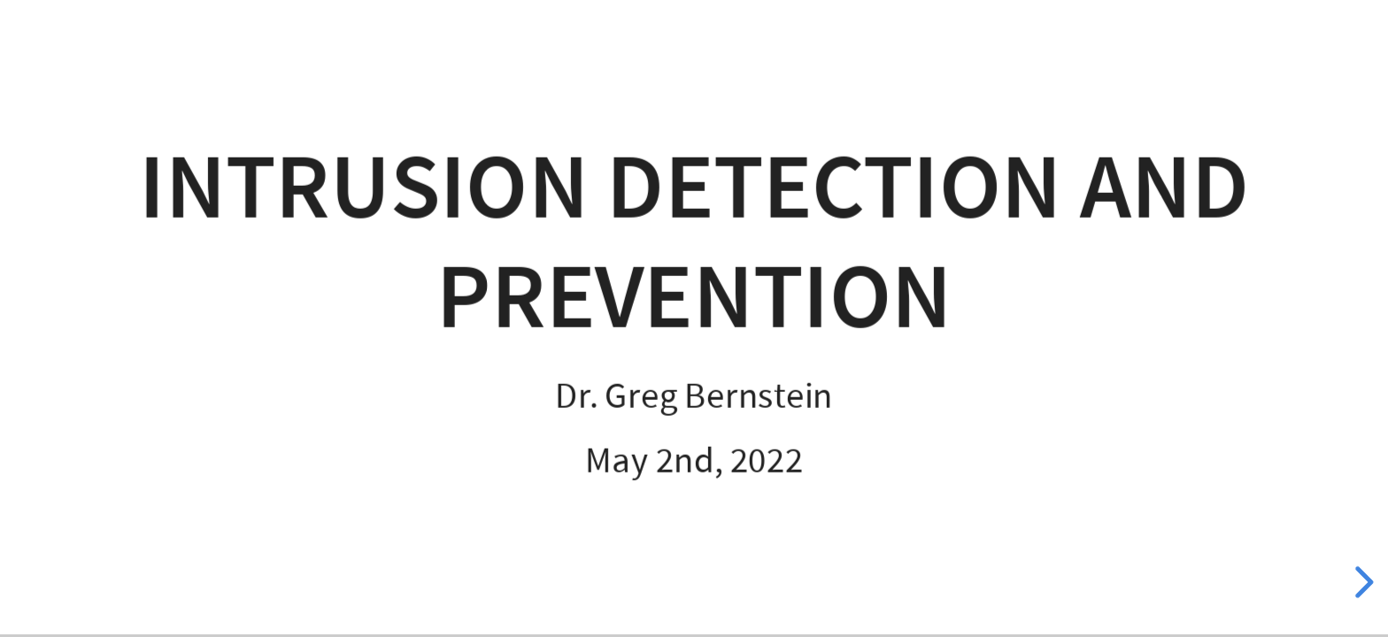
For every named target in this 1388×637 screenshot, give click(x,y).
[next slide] (1361, 582)
